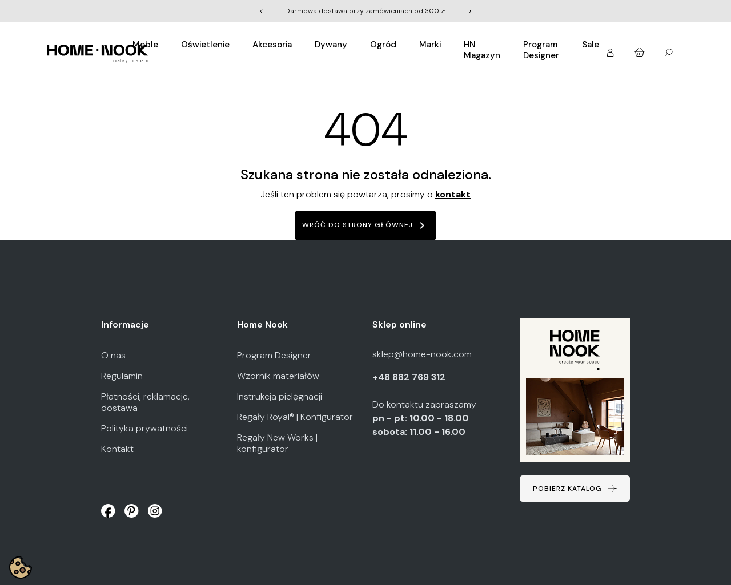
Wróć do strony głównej (365, 225)
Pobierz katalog (567, 488)
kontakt (453, 194)
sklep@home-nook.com (422, 354)
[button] (611, 49)
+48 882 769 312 (410, 377)
